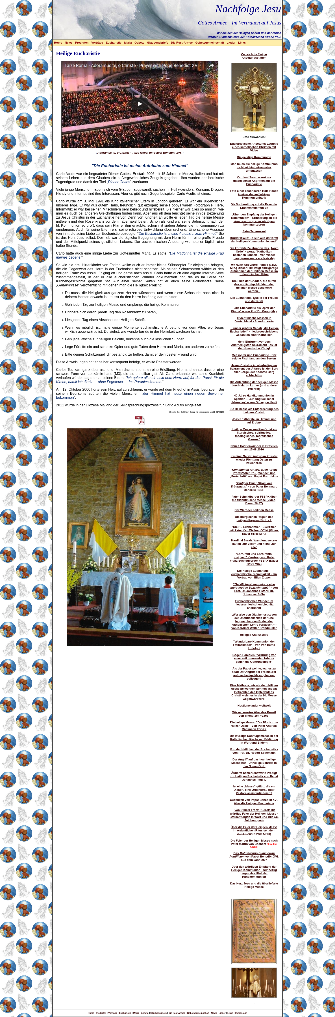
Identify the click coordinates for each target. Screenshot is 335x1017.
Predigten (82, 42)
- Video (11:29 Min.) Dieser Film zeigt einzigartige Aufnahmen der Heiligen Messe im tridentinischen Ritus (254, 269)
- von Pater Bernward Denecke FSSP (254, 486)
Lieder (231, 42)
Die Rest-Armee (182, 42)
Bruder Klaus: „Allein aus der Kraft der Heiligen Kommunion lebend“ (254, 239)
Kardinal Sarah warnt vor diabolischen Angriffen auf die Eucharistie (254, 181)
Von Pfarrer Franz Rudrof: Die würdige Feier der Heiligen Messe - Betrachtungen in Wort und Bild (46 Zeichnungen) (254, 815)
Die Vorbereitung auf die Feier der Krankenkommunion (254, 206)
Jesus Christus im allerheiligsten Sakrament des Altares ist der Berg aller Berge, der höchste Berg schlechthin (254, 370)
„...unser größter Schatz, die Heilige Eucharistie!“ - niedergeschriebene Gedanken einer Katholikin (254, 331)
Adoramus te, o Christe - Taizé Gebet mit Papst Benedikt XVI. (139, 152)
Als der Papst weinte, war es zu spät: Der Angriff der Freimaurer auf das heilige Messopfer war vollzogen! (254, 673)
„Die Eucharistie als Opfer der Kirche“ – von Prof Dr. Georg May (254, 309)
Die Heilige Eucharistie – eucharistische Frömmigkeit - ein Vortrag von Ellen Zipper (254, 574)
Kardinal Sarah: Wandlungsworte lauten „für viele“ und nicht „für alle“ (254, 544)
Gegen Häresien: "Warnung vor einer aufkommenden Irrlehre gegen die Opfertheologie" (254, 658)
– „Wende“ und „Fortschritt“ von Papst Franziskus (254, 473)
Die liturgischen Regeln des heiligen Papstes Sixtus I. (254, 518)
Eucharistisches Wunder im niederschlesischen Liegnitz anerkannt (254, 604)
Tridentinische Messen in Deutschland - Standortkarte (254, 319)
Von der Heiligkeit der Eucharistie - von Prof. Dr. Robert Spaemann (254, 751)
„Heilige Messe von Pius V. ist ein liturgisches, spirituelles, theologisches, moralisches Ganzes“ (254, 434)
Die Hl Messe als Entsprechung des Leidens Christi (254, 410)
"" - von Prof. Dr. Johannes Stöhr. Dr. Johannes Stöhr (254, 589)
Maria (128, 42)
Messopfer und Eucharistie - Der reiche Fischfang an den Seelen (254, 356)
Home (58, 42)
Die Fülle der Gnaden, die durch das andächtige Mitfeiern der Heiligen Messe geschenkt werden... (254, 286)
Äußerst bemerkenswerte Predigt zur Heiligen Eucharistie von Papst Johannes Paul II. (254, 776)
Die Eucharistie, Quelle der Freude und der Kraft (254, 299)
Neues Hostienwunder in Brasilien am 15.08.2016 (254, 447)
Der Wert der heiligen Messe (254, 510)
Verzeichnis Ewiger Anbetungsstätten (254, 56)
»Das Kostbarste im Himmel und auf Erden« (254, 420)
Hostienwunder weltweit (254, 705)
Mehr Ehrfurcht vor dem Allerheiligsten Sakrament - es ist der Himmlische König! (254, 345)
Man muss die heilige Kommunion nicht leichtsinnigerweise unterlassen (254, 167)
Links (242, 42)
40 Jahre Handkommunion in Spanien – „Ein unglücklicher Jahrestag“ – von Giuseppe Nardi (254, 399)
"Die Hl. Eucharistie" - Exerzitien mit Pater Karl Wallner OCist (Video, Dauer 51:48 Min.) (254, 530)
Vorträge (97, 42)
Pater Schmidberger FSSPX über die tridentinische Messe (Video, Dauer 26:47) (254, 500)
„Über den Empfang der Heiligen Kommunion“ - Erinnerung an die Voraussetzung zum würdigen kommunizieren (254, 219)
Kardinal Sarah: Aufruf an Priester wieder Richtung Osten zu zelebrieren (254, 459)
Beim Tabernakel (253, 231)
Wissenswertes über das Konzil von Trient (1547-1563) (254, 714)
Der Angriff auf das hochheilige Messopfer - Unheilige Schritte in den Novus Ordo (254, 763)
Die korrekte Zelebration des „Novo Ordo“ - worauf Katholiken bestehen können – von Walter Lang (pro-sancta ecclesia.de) (254, 253)
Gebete (139, 42)
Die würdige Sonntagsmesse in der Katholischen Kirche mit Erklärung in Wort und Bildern (254, 739)
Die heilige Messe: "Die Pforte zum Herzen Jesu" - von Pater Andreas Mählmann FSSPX (254, 726)
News (68, 42)
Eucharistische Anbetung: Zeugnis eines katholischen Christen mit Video (254, 147)
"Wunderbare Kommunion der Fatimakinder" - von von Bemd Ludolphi (254, 645)
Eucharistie (114, 42)
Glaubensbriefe (157, 42)
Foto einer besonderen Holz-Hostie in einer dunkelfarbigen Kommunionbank (254, 194)
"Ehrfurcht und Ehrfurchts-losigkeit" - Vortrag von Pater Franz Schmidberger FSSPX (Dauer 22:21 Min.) (254, 559)
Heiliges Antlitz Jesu (254, 634)
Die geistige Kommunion (254, 157)
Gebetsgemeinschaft (209, 42)
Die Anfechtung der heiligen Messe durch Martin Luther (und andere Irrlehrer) (254, 385)
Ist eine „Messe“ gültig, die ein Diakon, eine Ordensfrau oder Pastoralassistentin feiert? (254, 790)
